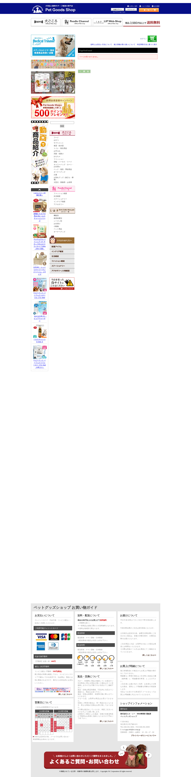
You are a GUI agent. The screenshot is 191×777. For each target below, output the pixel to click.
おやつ (56, 140)
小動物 (56, 226)
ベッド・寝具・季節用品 (63, 169)
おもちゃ (57, 156)
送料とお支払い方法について (101, 44)
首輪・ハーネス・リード (63, 162)
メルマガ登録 (146, 6)
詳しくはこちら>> (65, 694)
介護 (55, 175)
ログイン (143, 39)
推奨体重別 (58, 218)
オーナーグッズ (59, 172)
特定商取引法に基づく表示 (147, 44)
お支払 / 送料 (133, 6)
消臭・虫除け (59, 154)
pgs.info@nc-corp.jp (132, 730)
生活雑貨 (57, 196)
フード (56, 138)
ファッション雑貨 (60, 193)
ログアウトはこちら (119, 12)
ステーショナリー (60, 199)
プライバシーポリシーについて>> (143, 736)
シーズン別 (58, 221)
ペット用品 (58, 229)
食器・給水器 (59, 146)
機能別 (56, 215)
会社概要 (156, 6)
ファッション (59, 159)
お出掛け (57, 224)
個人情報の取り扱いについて (124, 44)
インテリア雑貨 (59, 202)
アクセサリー (59, 204)
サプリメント (59, 143)
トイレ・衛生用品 (60, 148)
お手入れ (57, 151)
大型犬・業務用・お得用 (63, 182)
